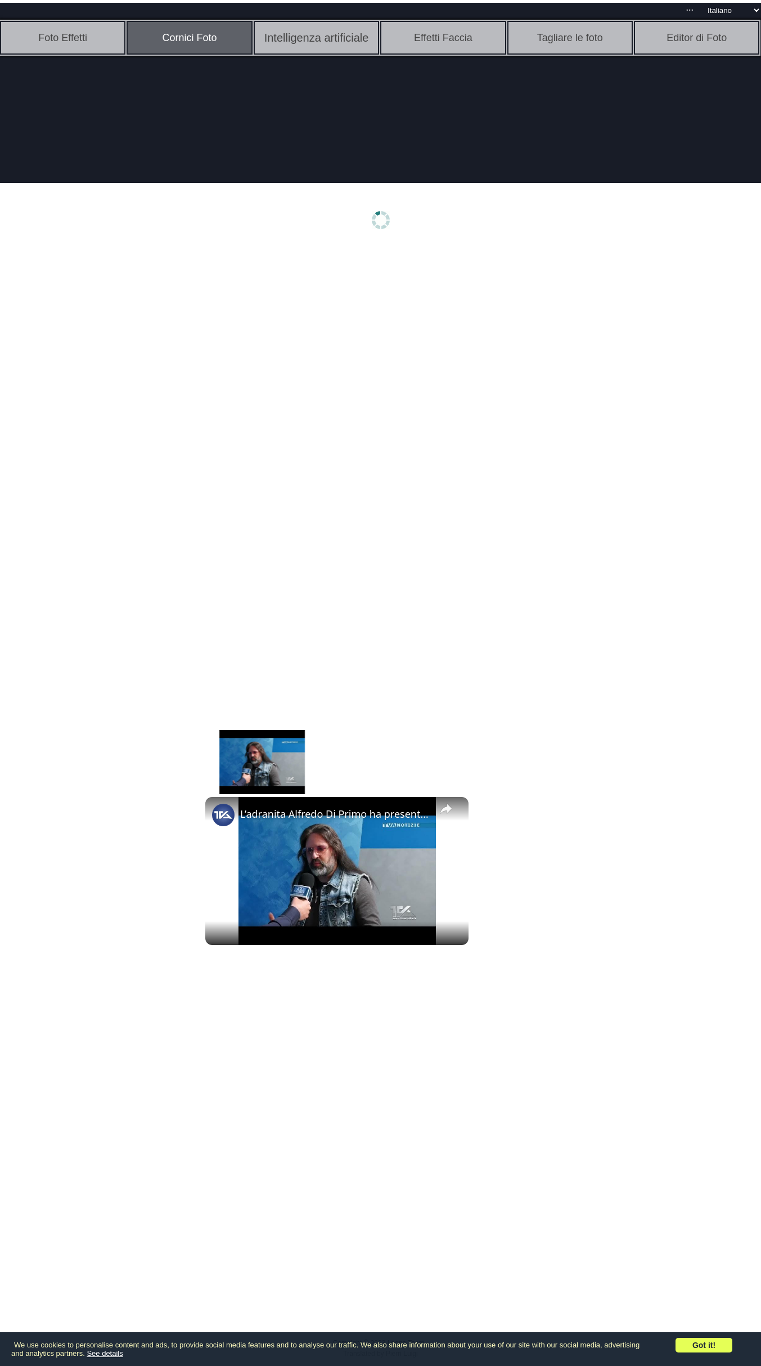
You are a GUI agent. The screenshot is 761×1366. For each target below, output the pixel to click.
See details (105, 1353)
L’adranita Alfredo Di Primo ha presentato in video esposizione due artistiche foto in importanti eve (335, 814)
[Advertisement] (87, 426)
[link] (223, 815)
